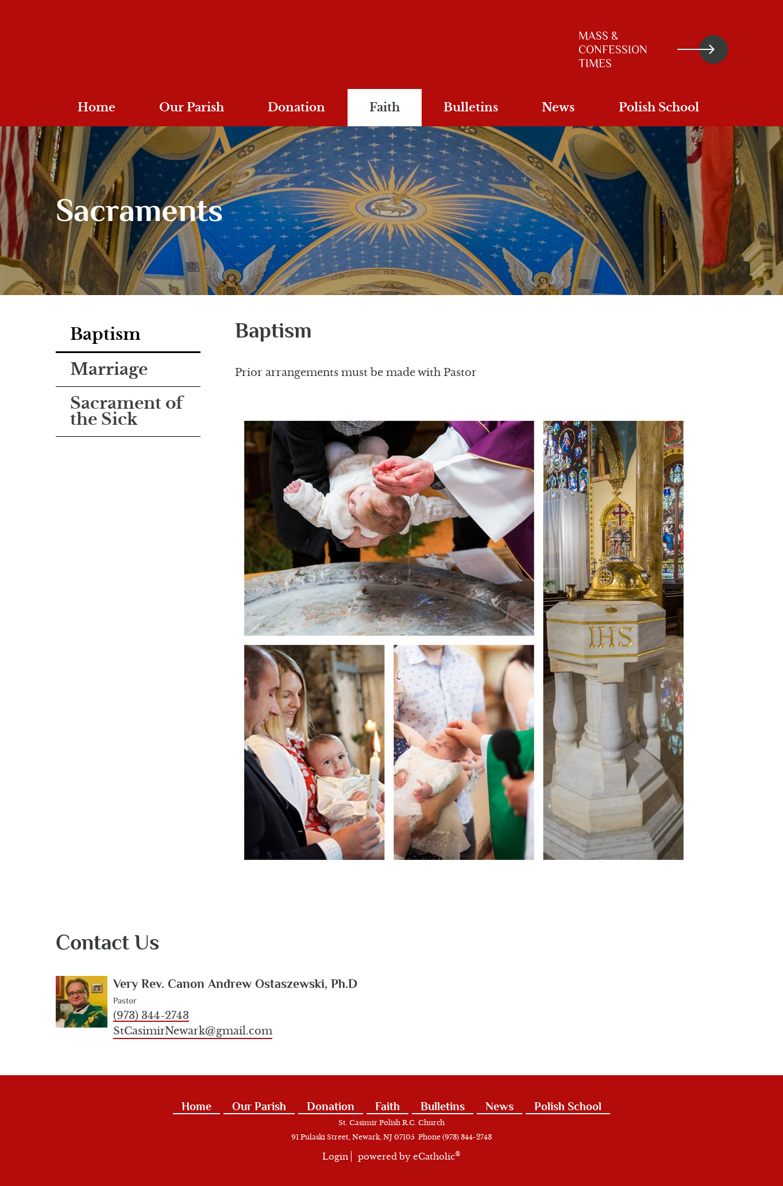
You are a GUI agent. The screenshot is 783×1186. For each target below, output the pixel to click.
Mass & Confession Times (646, 49)
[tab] (128, 335)
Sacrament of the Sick (126, 411)
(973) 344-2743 (151, 1015)
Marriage (109, 369)
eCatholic (437, 1156)
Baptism (105, 334)
